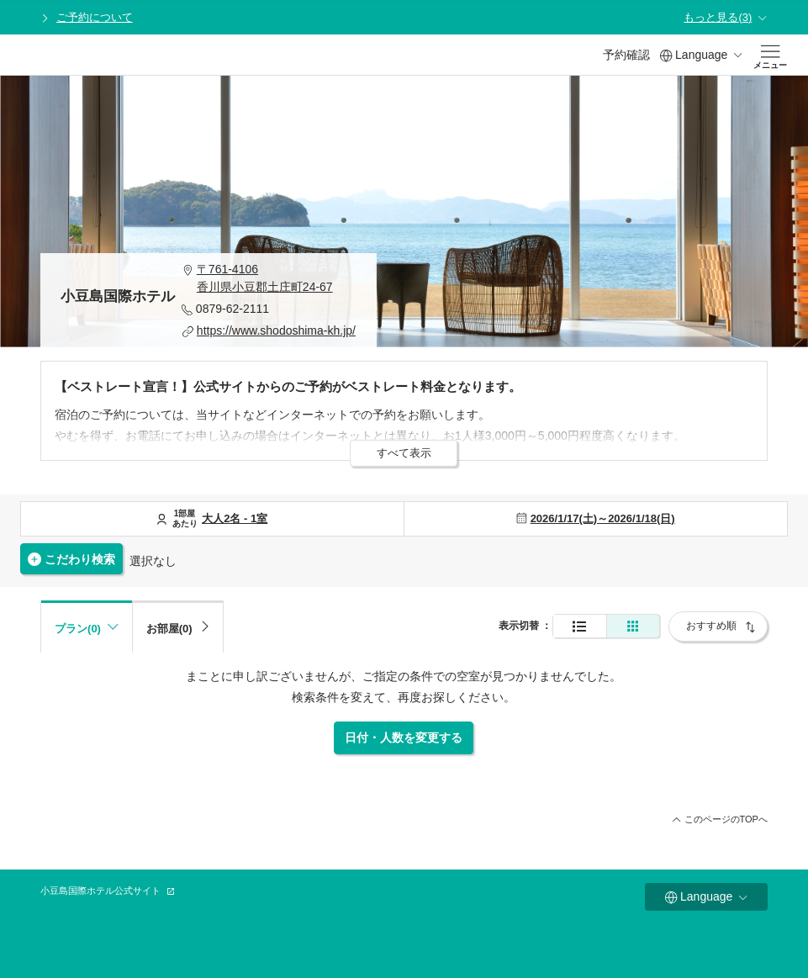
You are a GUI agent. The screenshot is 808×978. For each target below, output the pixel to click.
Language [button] (701, 55)
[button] (269, 278)
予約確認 (626, 54)
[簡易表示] (633, 626)
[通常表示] (579, 626)
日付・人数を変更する (403, 737)
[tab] (178, 626)
